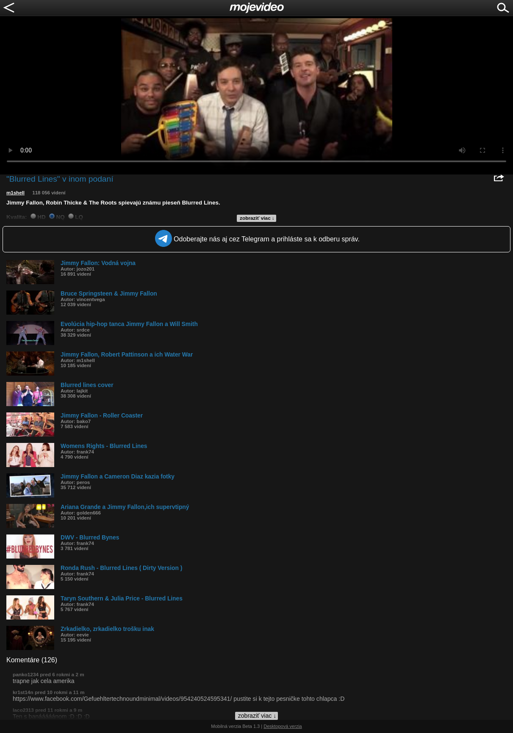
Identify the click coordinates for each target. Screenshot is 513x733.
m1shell (15, 192)
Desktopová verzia (282, 726)
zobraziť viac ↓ (257, 218)
